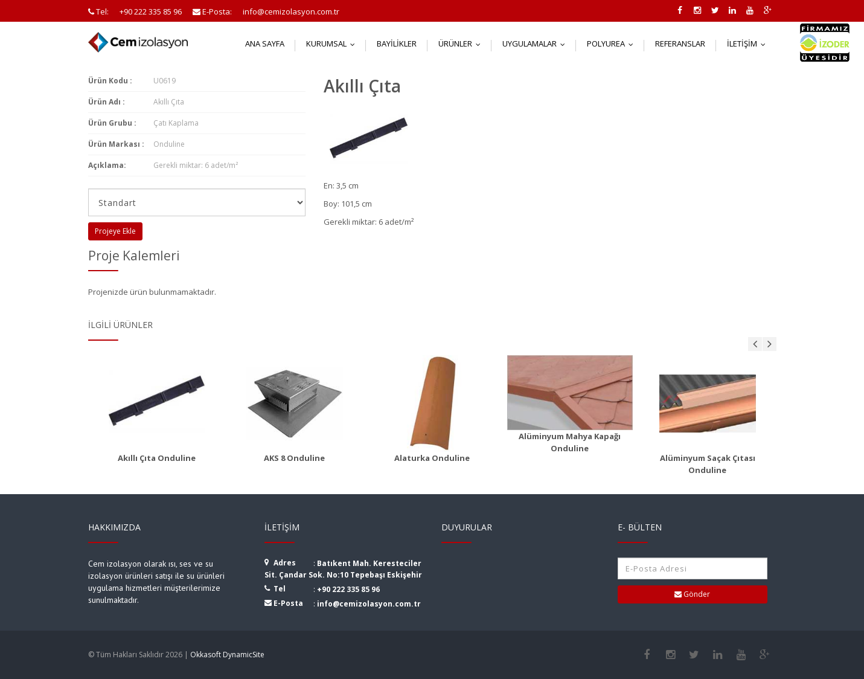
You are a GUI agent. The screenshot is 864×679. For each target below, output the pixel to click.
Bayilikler (397, 43)
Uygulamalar (536, 43)
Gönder (692, 594)
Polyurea (613, 43)
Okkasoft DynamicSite (227, 654)
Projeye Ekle (115, 231)
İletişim (749, 43)
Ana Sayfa (264, 43)
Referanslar (680, 43)
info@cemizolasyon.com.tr (369, 604)
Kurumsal (333, 43)
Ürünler (462, 43)
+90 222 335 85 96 (348, 589)
